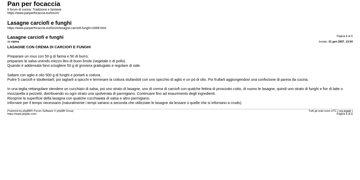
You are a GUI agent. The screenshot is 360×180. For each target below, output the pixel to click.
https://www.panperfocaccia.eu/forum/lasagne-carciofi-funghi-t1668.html (56, 28)
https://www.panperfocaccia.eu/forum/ (33, 13)
